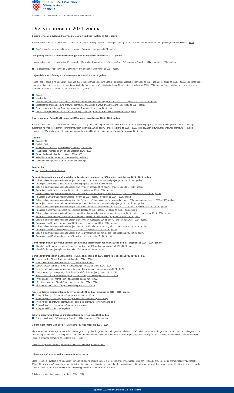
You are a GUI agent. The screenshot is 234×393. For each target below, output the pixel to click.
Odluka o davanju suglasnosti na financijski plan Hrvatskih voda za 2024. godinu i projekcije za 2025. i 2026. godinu (89, 180)
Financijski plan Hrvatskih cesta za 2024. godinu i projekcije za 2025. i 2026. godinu (74, 190)
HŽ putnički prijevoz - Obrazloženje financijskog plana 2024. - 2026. (67, 282)
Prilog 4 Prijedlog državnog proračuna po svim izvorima (61, 305)
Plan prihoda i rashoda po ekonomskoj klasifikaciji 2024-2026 (64, 147)
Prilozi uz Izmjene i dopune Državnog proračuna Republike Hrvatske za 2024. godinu (75, 108)
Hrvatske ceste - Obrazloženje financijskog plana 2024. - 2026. (65, 262)
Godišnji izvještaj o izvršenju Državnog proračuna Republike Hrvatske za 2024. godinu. (76, 49)
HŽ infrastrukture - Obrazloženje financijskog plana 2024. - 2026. (65, 285)
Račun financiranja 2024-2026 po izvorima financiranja (61, 160)
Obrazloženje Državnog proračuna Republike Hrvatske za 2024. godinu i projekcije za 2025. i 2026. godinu (85, 246)
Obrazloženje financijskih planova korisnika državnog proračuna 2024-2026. (71, 249)
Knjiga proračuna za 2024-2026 (50, 170)
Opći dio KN (41, 141)
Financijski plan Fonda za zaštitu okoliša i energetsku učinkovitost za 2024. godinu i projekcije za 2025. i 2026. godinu (90, 203)
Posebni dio (41, 98)
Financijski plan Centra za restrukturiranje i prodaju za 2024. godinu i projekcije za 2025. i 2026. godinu (83, 197)
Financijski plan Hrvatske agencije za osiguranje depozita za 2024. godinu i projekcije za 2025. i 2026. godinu (86, 210)
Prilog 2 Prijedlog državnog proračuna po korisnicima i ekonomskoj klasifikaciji (72, 298)
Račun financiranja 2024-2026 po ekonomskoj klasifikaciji (62, 157)
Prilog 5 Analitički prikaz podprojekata (53, 308)
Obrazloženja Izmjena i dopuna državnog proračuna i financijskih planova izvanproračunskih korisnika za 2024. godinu (90, 105)
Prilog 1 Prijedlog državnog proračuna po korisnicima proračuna (65, 295)
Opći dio (39, 95)
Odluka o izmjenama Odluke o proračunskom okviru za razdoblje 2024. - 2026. (68, 344)
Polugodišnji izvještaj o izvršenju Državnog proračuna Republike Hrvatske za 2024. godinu (78, 69)
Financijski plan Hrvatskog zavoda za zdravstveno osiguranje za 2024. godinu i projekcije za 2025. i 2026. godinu (88, 216)
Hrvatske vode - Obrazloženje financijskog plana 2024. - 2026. (64, 259)
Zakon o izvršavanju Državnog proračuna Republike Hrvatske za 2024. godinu (72, 318)
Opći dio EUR (42, 144)
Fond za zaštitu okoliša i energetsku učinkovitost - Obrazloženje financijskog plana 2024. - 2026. (80, 269)
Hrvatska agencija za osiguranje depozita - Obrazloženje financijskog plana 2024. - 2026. (77, 272)
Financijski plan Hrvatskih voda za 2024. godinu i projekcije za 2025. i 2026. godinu (74, 183)
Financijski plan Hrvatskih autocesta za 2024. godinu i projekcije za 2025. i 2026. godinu (76, 223)
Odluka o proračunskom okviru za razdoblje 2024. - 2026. (58, 374)
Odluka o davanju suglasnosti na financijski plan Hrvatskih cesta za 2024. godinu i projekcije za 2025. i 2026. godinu (89, 187)
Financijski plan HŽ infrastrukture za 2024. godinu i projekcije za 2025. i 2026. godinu (75, 236)
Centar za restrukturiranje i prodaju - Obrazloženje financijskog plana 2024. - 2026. (74, 266)
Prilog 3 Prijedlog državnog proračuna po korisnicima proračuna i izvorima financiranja (75, 302)
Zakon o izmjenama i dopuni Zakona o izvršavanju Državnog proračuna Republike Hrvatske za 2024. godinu (86, 111)
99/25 (191, 42)
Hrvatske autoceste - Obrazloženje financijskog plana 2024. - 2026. (67, 279)
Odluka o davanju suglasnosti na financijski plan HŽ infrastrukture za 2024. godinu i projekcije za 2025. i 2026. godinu (90, 233)
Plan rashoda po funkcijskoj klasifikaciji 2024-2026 (59, 154)
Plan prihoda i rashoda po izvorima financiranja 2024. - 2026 (63, 151)
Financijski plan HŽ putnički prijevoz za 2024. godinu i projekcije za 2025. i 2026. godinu (76, 229)
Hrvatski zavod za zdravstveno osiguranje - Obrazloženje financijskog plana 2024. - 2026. (77, 275)
